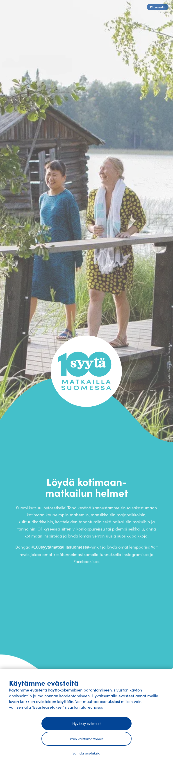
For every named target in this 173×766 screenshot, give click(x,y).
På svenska (158, 7)
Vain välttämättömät (86, 738)
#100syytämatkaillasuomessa (60, 549)
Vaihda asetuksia (86, 753)
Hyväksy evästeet (86, 723)
